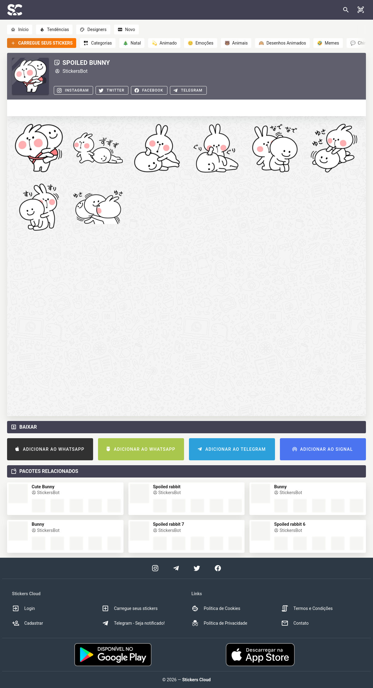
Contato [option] (294, 623)
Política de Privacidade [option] (219, 623)
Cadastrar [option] (27, 623)
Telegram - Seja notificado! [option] (133, 623)
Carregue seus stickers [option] (130, 608)
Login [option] (23, 608)
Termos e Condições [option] (307, 608)
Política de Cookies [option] (215, 608)
